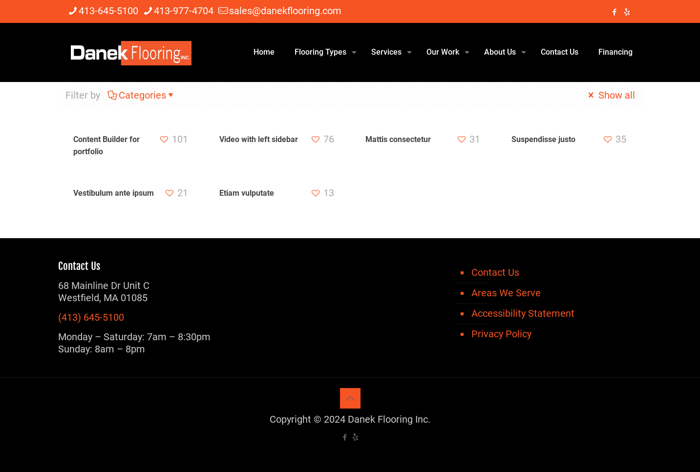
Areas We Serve (506, 293)
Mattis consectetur (398, 139)
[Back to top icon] (350, 398)
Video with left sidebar (258, 139)
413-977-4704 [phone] (183, 11)
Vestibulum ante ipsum (113, 193)
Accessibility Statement (522, 313)
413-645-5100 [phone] (108, 11)
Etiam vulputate (246, 193)
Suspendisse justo (543, 139)
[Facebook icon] (614, 12)
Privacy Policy (501, 334)
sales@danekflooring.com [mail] (285, 11)
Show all (610, 95)
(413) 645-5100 (91, 317)
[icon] (627, 12)
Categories (141, 95)
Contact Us (495, 272)
